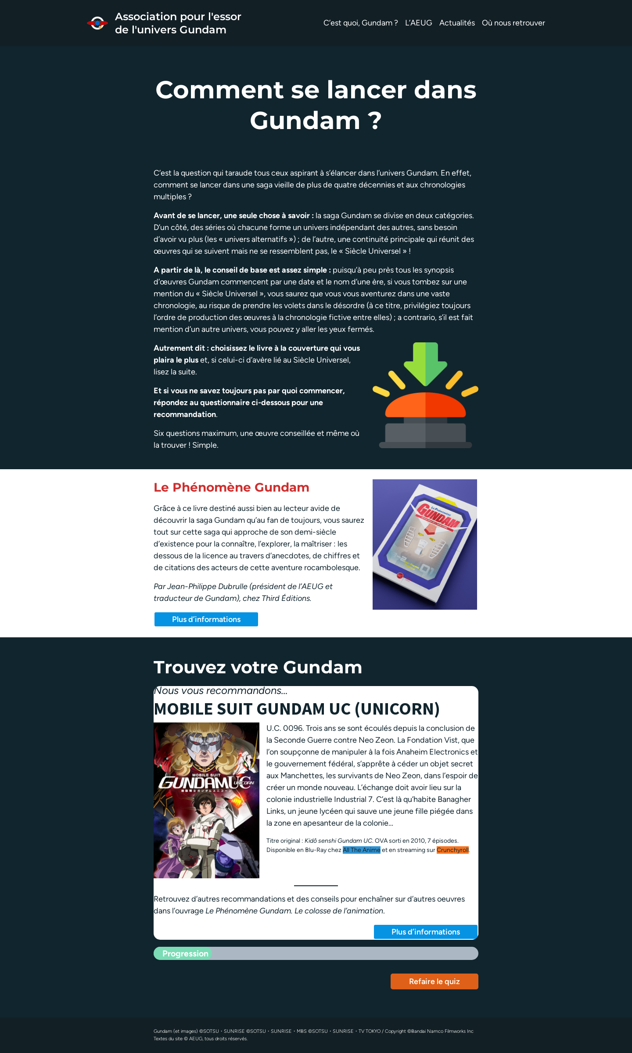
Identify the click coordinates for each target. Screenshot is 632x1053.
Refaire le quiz (434, 981)
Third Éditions (286, 598)
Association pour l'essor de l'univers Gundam (178, 23)
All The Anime (362, 850)
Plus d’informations (206, 619)
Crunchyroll (453, 850)
